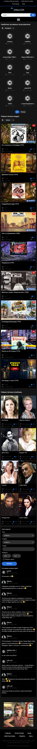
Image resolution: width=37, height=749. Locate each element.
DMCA (31, 736)
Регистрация (15, 4)
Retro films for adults (27, 1)
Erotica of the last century (12, 1)
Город (4, 546)
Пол (3, 532)
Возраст (5, 552)
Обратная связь (9, 736)
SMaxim (9, 581)
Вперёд (23, 112)
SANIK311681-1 (12, 650)
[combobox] (18, 535)
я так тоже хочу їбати (9, 655)
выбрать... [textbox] (7, 535)
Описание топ (7, 576)
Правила (22, 736)
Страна (4, 539)
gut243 (9, 571)
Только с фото (9, 559)
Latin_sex (10, 660)
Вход (23, 4)
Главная (8, 733)
